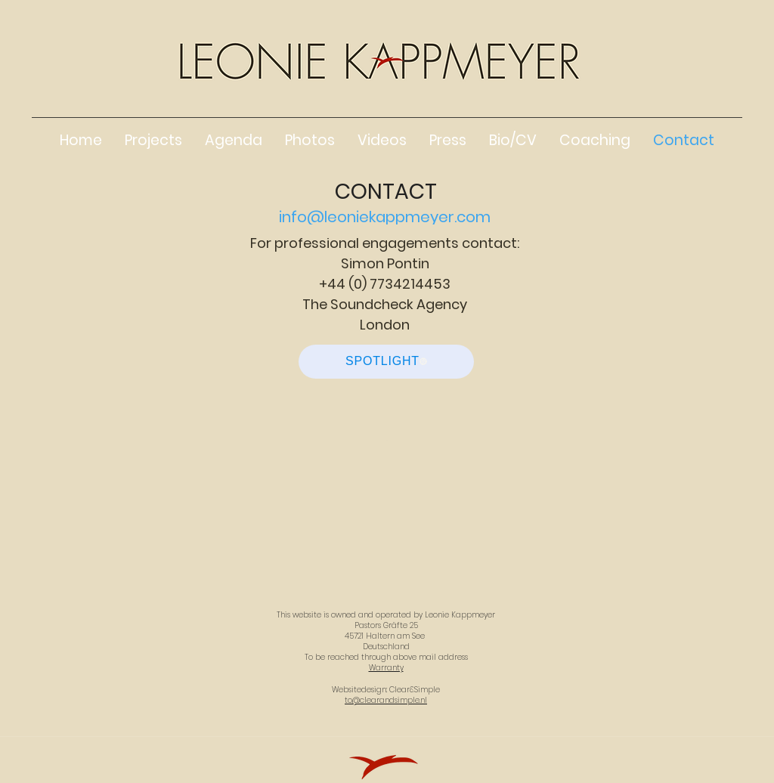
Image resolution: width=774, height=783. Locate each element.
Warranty (386, 667)
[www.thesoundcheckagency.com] (386, 413)
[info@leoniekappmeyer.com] (386, 217)
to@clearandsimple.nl (386, 700)
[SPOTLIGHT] (386, 362)
